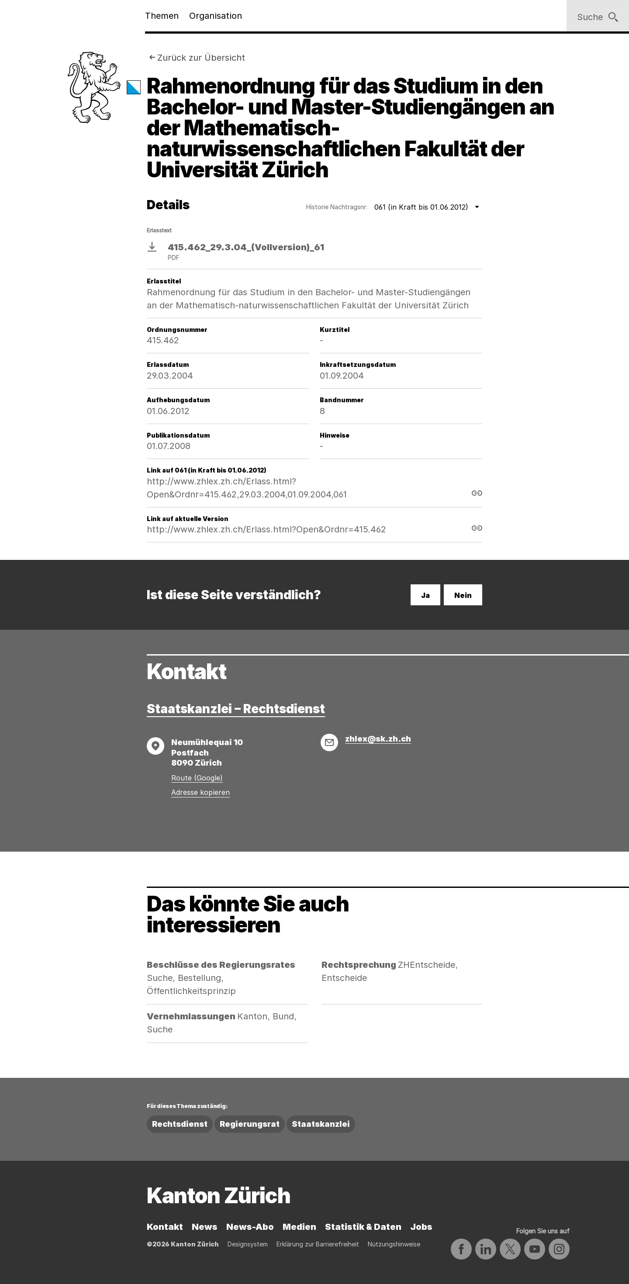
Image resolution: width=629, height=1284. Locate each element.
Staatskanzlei (321, 1124)
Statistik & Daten (363, 1227)
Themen (162, 15)
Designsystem (248, 1244)
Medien (299, 1227)
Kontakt (165, 1227)
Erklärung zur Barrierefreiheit (317, 1244)
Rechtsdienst (179, 1124)
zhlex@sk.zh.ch (378, 738)
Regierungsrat (250, 1124)
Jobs (421, 1227)
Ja (425, 595)
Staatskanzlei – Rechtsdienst (236, 708)
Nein (463, 595)
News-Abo (250, 1227)
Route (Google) (197, 777)
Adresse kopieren (200, 792)
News (205, 1227)
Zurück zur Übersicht (201, 57)
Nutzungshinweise (394, 1244)
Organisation (215, 15)
